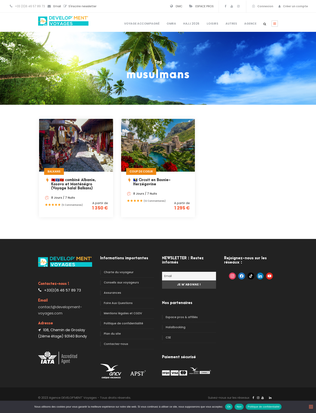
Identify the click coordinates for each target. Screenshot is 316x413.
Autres (231, 24)
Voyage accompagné (142, 24)
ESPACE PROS (204, 6)
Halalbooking (175, 327)
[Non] (311, 407)
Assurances (112, 293)
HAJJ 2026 (191, 24)
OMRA (171, 24)
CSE (168, 337)
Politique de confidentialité (123, 323)
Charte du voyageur (119, 272)
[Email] (189, 276)
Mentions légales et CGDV (123, 313)
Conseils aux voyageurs (121, 282)
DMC (179, 6)
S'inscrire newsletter (83, 6)
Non (239, 406)
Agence (250, 24)
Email (57, 6)
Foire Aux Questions (118, 303)
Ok (229, 406)
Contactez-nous (116, 344)
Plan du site (112, 334)
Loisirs (212, 24)
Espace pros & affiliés (182, 317)
